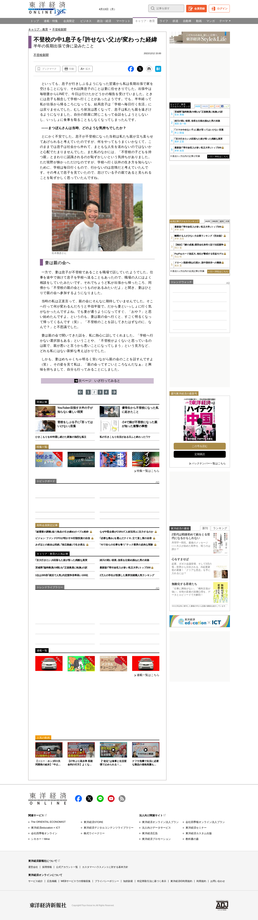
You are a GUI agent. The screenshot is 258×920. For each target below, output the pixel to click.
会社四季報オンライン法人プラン (205, 822)
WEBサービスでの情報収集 (76, 881)
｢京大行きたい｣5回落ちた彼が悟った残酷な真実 (61, 560)
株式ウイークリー (94, 833)
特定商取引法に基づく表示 (151, 881)
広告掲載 (52, 881)
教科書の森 (192, 838)
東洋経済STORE (93, 822)
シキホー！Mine (40, 838)
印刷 (71, 68)
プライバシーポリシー (107, 881)
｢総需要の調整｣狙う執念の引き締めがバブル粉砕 (62, 531)
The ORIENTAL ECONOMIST (48, 821)
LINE (100, 798)
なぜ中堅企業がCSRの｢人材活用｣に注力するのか (126, 531)
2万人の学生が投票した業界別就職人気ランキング (127, 575)
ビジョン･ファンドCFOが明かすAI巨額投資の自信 (62, 538)
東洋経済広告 (150, 833)
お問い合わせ (217, 881)
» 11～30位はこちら (218, 156)
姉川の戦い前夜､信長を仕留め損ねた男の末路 (124, 560)
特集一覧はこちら (148, 470)
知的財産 (128, 881)
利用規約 (201, 881)
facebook (78, 798)
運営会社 (33, 867)
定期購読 (199, 454)
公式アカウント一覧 (67, 867)
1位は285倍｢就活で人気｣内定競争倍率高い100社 (61, 575)
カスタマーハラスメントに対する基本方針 (105, 867)
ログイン (222, 8)
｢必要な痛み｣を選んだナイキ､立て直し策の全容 (126, 538)
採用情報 (47, 867)
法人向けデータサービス (156, 827)
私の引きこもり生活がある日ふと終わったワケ (125, 437)
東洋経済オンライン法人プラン (160, 822)
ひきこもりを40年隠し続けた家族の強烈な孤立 (60, 437)
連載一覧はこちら (148, 675)
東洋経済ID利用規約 (181, 881)
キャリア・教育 (38, 29)
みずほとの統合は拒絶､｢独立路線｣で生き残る (60, 544)
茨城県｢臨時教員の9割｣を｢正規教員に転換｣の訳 (61, 567)
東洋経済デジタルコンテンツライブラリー (109, 827)
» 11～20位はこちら (218, 271)
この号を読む (200, 446)
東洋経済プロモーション (156, 838)
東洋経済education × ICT (45, 827)
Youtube (111, 798)
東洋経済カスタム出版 (199, 833)
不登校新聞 (59, 29)
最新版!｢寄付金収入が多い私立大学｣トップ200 (125, 567)
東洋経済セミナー (196, 827)
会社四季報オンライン (44, 833)
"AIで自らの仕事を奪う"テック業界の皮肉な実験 (126, 544)
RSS (122, 798)
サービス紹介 (35, 881)
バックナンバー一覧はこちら (209, 463)
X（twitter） (89, 798)
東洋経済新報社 (48, 905)
